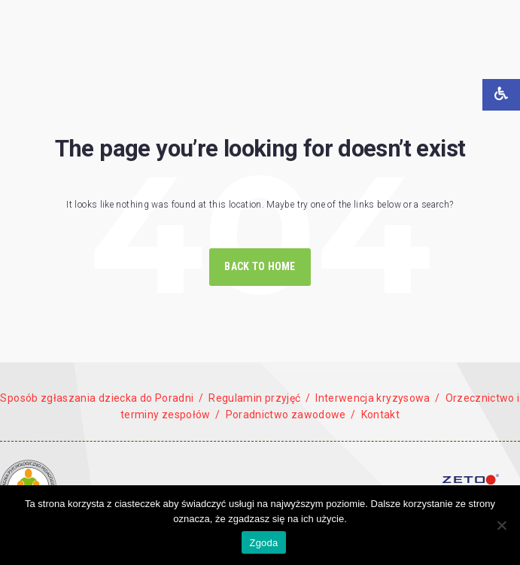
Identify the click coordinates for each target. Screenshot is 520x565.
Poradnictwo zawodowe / (289, 415)
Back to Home (259, 266)
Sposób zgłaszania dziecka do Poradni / (101, 398)
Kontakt (380, 415)
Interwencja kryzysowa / (377, 398)
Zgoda (263, 542)
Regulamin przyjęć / (259, 398)
